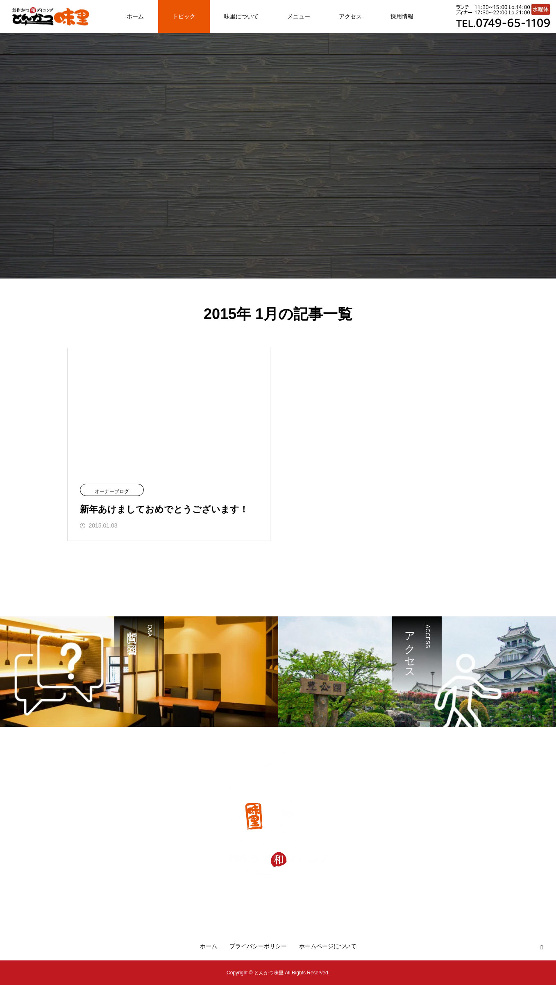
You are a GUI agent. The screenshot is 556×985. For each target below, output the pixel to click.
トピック (183, 16)
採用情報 (401, 16)
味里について (241, 16)
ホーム (135, 16)
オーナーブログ (112, 491)
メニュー (298, 16)
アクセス (350, 16)
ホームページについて (327, 946)
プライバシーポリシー (258, 946)
